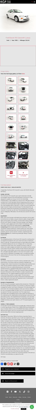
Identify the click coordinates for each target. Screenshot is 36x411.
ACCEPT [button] (23, 408)
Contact (29, 397)
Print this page (9, 373)
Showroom (15, 397)
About (10, 397)
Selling (19, 397)
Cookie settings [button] (15, 408)
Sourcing (24, 397)
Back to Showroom (11, 381)
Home (6, 397)
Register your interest (12, 369)
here (23, 73)
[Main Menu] (34, 1)
